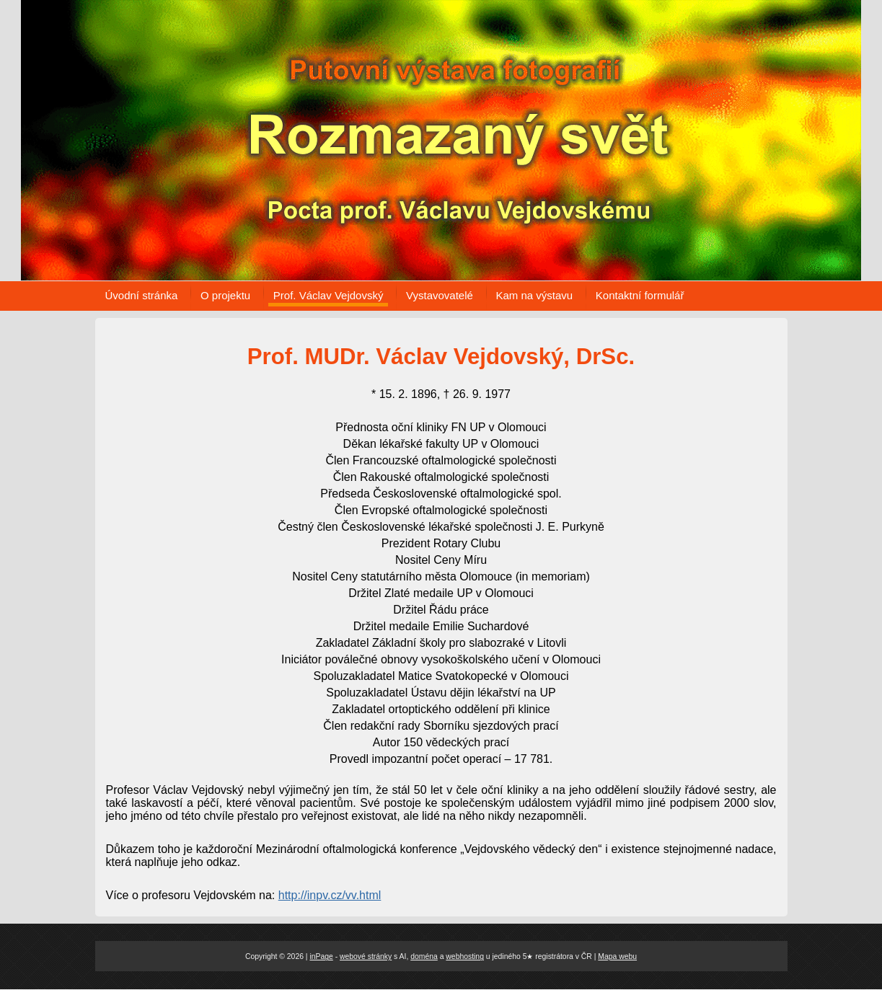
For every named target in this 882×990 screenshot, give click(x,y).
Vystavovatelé (439, 295)
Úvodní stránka (141, 295)
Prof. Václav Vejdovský (328, 295)
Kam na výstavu (534, 295)
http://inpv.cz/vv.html (330, 895)
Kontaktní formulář (640, 295)
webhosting (465, 956)
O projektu (225, 295)
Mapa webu (617, 956)
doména (424, 956)
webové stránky (366, 956)
